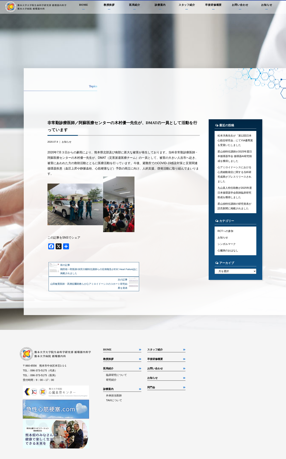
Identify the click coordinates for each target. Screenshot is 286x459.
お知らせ (266, 7)
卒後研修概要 (213, 7)
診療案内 (160, 7)
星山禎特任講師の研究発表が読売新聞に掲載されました (234, 208)
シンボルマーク (227, 245)
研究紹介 (111, 365)
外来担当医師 (114, 380)
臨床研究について (116, 360)
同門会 (151, 372)
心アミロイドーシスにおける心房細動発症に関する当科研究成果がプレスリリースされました (234, 175)
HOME (83, 7)
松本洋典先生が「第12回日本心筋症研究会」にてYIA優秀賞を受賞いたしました (235, 140)
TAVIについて (114, 385)
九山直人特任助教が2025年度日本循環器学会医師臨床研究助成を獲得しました (235, 193)
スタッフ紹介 (186, 7)
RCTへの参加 (226, 232)
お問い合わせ (240, 7)
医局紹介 (134, 7)
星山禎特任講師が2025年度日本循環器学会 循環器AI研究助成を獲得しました (235, 156)
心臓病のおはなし (228, 252)
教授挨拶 (109, 7)
